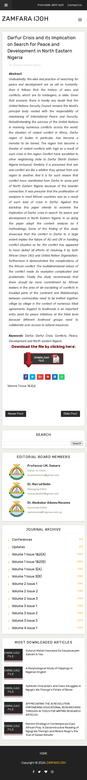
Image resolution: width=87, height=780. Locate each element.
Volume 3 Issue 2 (25, 613)
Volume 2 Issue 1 (24, 584)
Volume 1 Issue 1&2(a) (27, 65)
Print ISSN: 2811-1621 (51, 5)
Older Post (70, 413)
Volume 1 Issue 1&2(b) (28, 562)
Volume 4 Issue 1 (24, 628)
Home (43, 753)
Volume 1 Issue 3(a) (27, 569)
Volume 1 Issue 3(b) (27, 576)
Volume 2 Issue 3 (25, 599)
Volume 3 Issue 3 (24, 621)
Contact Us (75, 5)
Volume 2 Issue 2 (25, 591)
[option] (43, 471)
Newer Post (15, 413)
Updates (18, 547)
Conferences (22, 540)
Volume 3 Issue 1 (24, 606)
